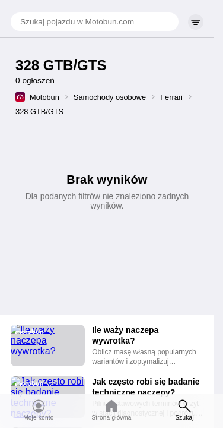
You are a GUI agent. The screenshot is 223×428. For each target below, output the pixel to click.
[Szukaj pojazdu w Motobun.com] (95, 21)
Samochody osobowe (110, 97)
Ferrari (171, 97)
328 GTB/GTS (39, 111)
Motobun (44, 97)
